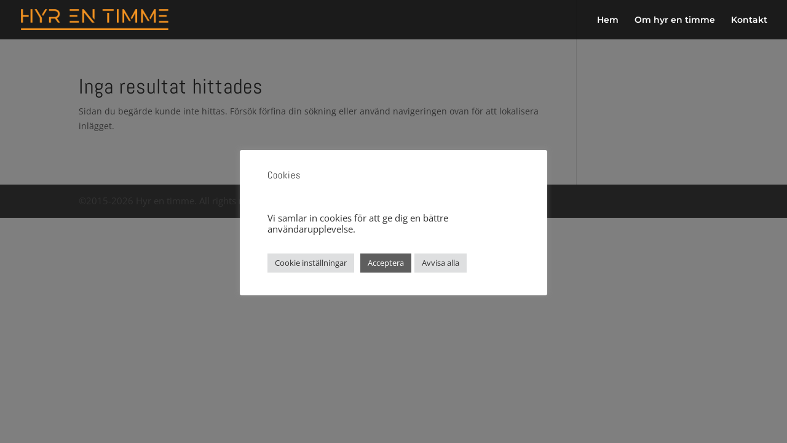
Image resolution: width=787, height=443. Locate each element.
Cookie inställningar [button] (311, 262)
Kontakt (749, 20)
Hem (608, 20)
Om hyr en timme (675, 20)
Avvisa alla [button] (440, 262)
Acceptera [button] (386, 262)
